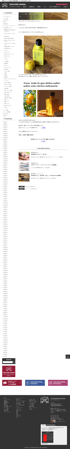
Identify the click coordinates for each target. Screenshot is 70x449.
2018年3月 (5, 310)
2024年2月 (5, 175)
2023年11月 (6, 181)
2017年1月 (5, 337)
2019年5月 (5, 283)
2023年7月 (5, 188)
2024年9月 (5, 162)
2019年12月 (6, 270)
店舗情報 (5, 400)
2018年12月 (6, 293)
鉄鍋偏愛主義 (6, 402)
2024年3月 (5, 173)
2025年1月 (5, 154)
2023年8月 (5, 186)
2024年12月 (6, 156)
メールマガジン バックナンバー (9, 25)
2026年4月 (5, 125)
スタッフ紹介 (6, 18)
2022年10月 (6, 205)
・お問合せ (30, 409)
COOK (20, 21)
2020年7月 (5, 257)
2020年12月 (6, 247)
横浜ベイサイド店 (7, 105)
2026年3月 (5, 127)
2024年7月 (5, 165)
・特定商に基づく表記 (32, 400)
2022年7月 (5, 211)
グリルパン (6, 57)
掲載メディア (6, 101)
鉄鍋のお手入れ (7, 94)
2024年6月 (5, 167)
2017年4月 (5, 331)
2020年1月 (5, 268)
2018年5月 (5, 306)
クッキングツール (7, 67)
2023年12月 (6, 179)
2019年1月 (5, 291)
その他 (5, 107)
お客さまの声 (6, 113)
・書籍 (17, 411)
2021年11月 (6, 226)
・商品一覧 (17, 399)
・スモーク (17, 406)
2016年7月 (5, 348)
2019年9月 (5, 276)
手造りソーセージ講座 (8, 90)
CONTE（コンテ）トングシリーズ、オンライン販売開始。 (44, 164)
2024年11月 (6, 158)
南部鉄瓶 (6, 63)
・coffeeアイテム (18, 410)
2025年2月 (5, 152)
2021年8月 (5, 232)
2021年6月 (5, 236)
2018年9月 (5, 299)
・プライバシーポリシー (32, 402)
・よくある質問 (31, 403)
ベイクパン (6, 59)
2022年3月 (5, 219)
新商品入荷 (6, 69)
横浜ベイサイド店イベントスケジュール (9, 41)
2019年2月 (5, 289)
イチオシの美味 (7, 71)
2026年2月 (5, 129)
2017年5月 (5, 329)
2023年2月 (5, 198)
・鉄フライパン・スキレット (21, 400)
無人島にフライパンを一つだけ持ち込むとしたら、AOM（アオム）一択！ (9, 30)
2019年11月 (6, 272)
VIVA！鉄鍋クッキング (7, 27)
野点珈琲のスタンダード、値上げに (39, 154)
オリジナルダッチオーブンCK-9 (9, 34)
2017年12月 (6, 316)
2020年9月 (5, 253)
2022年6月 (5, 213)
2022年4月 (5, 217)
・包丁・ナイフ (18, 409)
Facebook (6, 410)
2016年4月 (5, 354)
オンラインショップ (7, 411)
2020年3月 (5, 264)
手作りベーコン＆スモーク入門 (9, 78)
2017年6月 (5, 327)
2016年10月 (6, 342)
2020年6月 (5, 259)
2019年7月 (5, 280)
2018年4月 (5, 308)
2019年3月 (5, 287)
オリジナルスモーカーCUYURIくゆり (9, 44)
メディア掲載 (6, 110)
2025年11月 (6, 135)
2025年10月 (6, 137)
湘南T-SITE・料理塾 (7, 97)
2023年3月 (5, 196)
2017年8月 (5, 323)
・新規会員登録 (31, 406)
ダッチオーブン (7, 52)
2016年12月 (6, 339)
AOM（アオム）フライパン (9, 54)
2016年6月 (5, 350)
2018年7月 (5, 302)
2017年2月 (5, 335)
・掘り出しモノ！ (19, 415)
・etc (16, 417)
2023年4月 (5, 194)
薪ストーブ (6, 65)
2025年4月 (5, 148)
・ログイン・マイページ (32, 407)
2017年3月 (5, 333)
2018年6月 (5, 304)
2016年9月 (5, 344)
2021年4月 (5, 240)
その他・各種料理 (7, 82)
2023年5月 (5, 192)
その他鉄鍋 (6, 61)
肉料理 (5, 73)
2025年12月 (6, 133)
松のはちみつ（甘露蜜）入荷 (30, 186)
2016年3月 (5, 356)
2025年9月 (5, 139)
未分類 (5, 115)
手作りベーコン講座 (7, 84)
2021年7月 (5, 234)
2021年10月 (6, 228)
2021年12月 (6, 224)
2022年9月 (5, 207)
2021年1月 (5, 245)
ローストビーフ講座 (7, 86)
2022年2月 (5, 221)
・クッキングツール (19, 407)
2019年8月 (5, 278)
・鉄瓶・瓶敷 (18, 403)
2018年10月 (6, 297)
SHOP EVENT (6, 20)
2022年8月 (5, 209)
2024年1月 (5, 177)
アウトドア (6, 80)
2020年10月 (6, 251)
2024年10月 (6, 160)
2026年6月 (5, 122)
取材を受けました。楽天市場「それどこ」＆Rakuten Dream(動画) (46, 175)
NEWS (23, 21)
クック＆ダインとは (38, 173)
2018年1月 (5, 314)
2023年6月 (5, 190)
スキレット (6, 50)
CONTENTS (6, 23)
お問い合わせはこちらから (55, 417)
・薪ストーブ (18, 414)
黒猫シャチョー (7, 103)
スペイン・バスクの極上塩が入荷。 (31, 188)
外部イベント (6, 99)
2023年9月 (5, 184)
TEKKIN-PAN (6, 36)
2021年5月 (5, 238)
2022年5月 (5, 215)
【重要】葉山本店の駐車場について (57, 405)
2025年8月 (5, 141)
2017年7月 (5, 325)
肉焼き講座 (6, 88)
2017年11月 (6, 318)
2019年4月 (5, 285)
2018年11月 (6, 295)
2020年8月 (5, 255)
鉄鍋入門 (5, 403)
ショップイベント (7, 399)
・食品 (17, 413)
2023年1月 (5, 200)
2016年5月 (5, 352)
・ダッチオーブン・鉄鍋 (20, 402)
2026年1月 (5, 131)
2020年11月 (6, 249)
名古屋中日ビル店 (7, 48)
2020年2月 (5, 266)
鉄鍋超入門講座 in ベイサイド (9, 46)
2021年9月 (5, 230)
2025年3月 (5, 150)
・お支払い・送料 (31, 399)
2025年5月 (5, 146)
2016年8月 (5, 346)
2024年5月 (5, 169)
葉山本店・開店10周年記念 (9, 38)
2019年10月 (6, 274)
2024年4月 (5, 171)
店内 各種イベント (7, 92)
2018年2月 (5, 312)
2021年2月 (5, 243)
